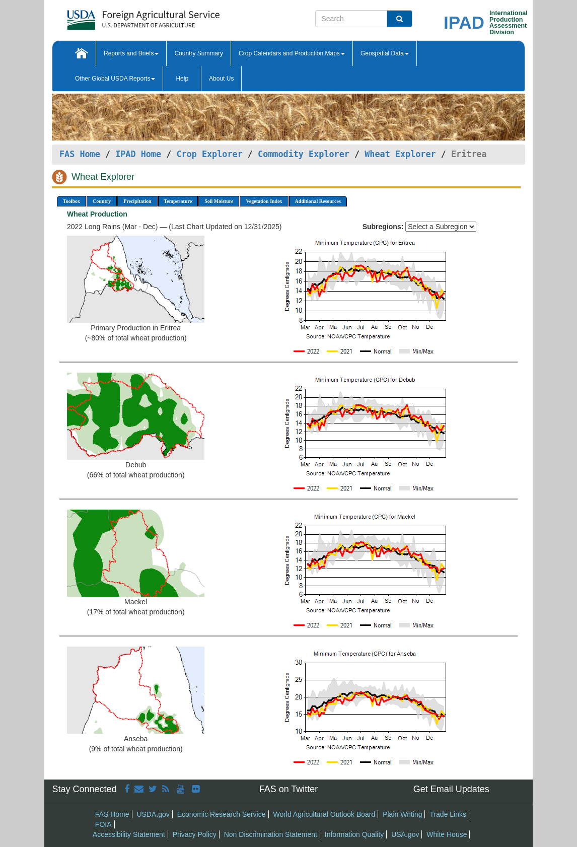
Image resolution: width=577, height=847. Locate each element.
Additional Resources (318, 201)
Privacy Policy (195, 834)
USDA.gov (152, 814)
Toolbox (71, 201)
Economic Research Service (221, 814)
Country (102, 201)
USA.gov (405, 834)
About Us (221, 78)
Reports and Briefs (131, 53)
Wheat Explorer (400, 154)
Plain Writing (402, 814)
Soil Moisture (218, 201)
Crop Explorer (209, 154)
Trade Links (447, 814)
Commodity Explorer (303, 154)
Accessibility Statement (129, 834)
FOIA (103, 824)
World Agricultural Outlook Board (324, 814)
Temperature (178, 201)
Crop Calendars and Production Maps (292, 53)
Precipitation (137, 201)
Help (182, 78)
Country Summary (198, 53)
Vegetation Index (264, 201)
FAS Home (79, 154)
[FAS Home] (118, 16)
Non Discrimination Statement (270, 834)
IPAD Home (138, 154)
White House (446, 834)
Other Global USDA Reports (115, 78)
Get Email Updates (451, 789)
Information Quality (354, 834)
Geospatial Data (384, 53)
